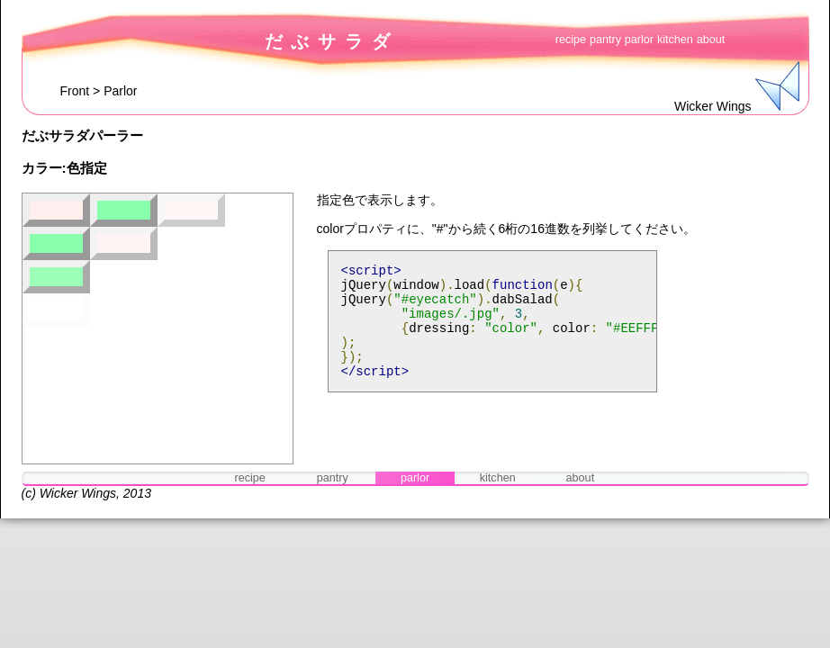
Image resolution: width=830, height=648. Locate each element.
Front (75, 91)
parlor (639, 39)
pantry (605, 39)
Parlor (120, 91)
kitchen (675, 39)
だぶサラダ (332, 41)
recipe (570, 39)
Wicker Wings (78, 493)
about (711, 39)
